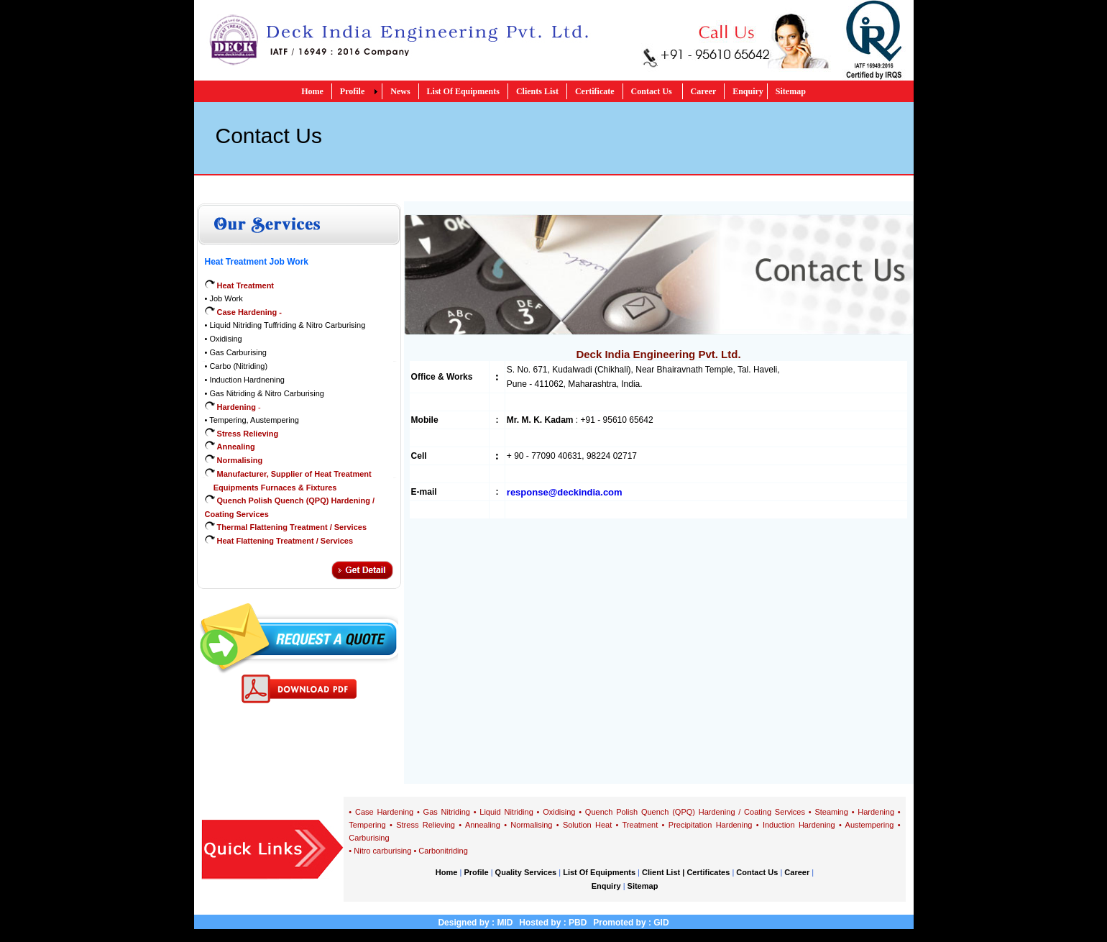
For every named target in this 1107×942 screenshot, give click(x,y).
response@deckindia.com (565, 492)
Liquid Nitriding (506, 812)
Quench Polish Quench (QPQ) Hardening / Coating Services (695, 812)
